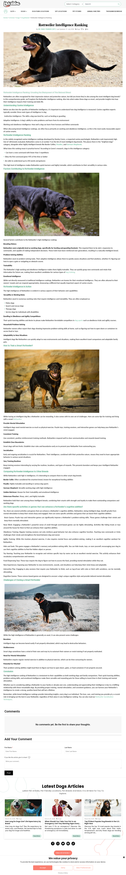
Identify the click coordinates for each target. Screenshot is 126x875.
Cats (12, 11)
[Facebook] (53, 843)
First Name (8, 747)
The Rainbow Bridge (114, 11)
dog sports (79, 320)
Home (5, 18)
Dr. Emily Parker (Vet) (47, 29)
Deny (63, 868)
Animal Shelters (93, 11)
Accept (43, 868)
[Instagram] (58, 843)
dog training (70, 272)
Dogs (23, 11)
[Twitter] (63, 843)
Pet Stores (77, 11)
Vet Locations (61, 11)
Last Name (68, 747)
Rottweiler (17, 419)
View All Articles (63, 853)
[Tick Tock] (73, 843)
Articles (11, 18)
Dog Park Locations (40, 11)
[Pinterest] (68, 843)
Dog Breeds (25, 18)
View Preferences (83, 868)
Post (9, 773)
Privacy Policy (63, 873)
